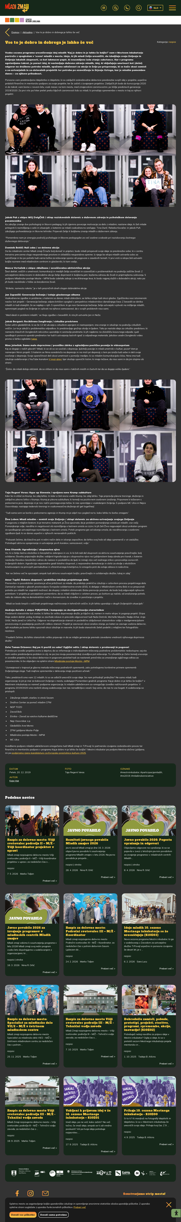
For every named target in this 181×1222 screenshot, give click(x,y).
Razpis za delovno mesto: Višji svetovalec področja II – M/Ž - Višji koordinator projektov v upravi (31, 845)
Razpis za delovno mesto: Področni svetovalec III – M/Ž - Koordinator (90, 931)
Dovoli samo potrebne (53, 1214)
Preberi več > (50, 880)
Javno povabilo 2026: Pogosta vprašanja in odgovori (148, 841)
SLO (153, 7)
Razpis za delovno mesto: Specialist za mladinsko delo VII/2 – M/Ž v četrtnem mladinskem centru (30, 1024)
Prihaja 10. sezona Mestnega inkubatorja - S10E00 (146, 1112)
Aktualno (28, 32)
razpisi (172, 41)
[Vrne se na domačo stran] (17, 8)
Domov (15, 32)
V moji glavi (55, 359)
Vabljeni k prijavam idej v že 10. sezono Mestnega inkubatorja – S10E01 (88, 1114)
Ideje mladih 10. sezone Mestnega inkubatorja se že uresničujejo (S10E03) (146, 931)
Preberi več (80, 1207)
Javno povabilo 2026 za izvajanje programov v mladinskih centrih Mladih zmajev (29, 933)
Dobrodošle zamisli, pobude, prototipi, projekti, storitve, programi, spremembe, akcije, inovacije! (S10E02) (147, 1024)
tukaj (34, 338)
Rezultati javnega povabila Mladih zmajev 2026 (87, 841)
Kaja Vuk (14, 780)
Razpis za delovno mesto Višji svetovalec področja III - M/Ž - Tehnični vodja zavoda (90, 1022)
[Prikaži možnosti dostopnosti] (176, 1213)
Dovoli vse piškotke (23, 1214)
